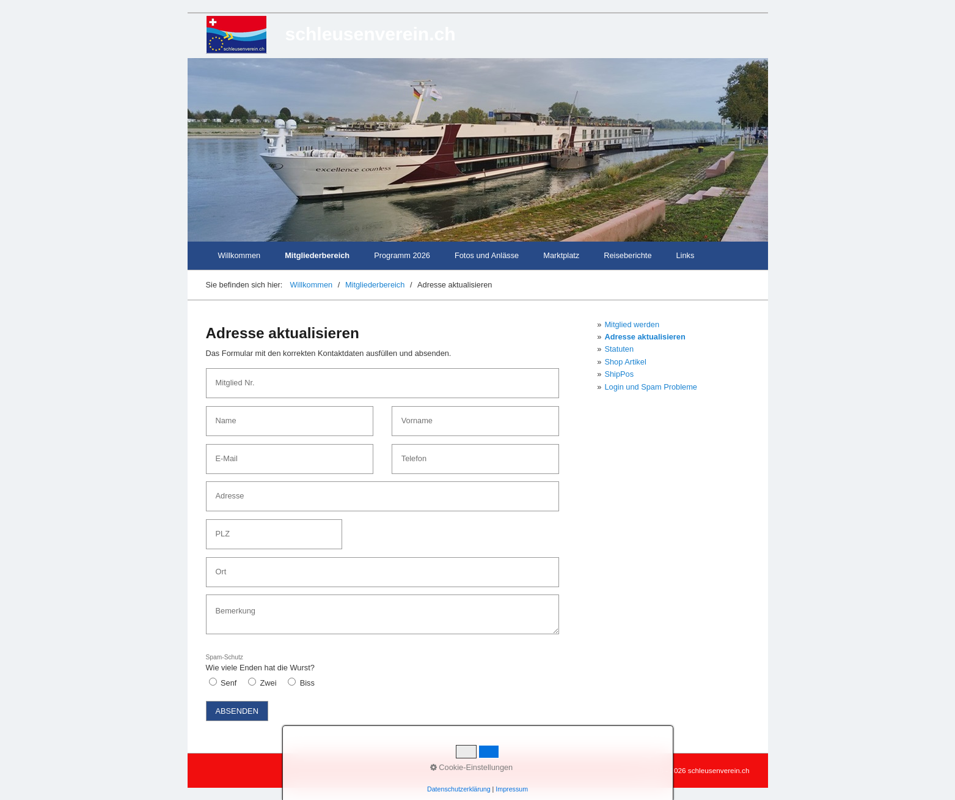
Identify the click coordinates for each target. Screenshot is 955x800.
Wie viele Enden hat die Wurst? (260, 663)
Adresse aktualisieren (644, 336)
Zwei (268, 682)
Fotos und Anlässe (487, 255)
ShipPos (619, 374)
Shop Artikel (625, 361)
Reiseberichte (627, 255)
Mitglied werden (631, 324)
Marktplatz (561, 255)
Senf (228, 682)
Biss (307, 682)
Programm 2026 (402, 255)
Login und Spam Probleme (650, 386)
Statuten (619, 349)
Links (685, 255)
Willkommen (239, 255)
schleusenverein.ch (370, 34)
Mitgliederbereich (317, 255)
